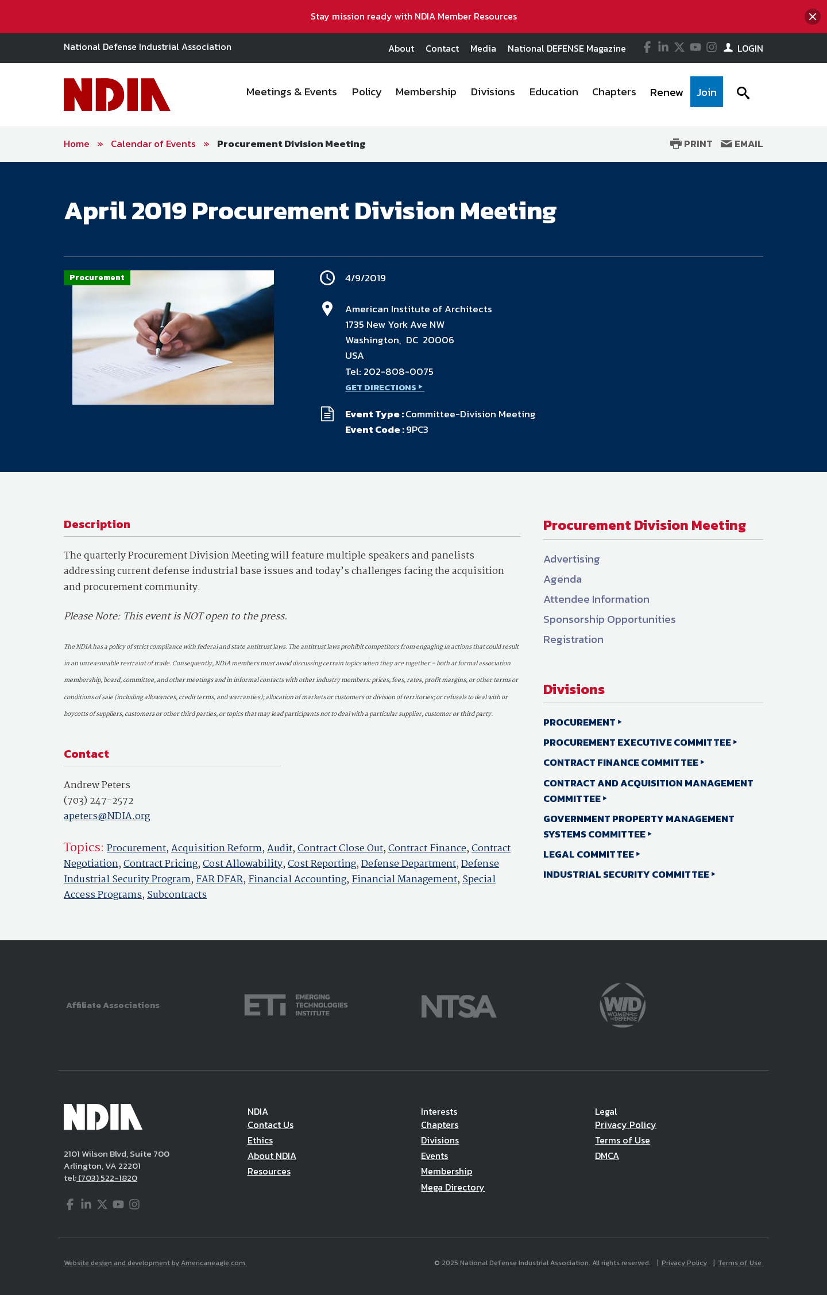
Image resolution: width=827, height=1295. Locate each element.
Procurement (136, 848)
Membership (446, 1171)
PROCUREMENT (579, 722)
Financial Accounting (297, 879)
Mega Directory (453, 1187)
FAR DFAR (219, 879)
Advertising (571, 558)
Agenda (562, 579)
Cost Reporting (322, 864)
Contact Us (270, 1124)
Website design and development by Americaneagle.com (155, 1263)
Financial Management (404, 879)
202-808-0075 (399, 371)
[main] (413, 551)
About (401, 48)
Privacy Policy (625, 1124)
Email (742, 143)
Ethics (260, 1140)
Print (691, 143)
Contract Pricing (160, 864)
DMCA (607, 1155)
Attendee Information (596, 599)
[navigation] (481, 94)
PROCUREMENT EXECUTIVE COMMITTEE (637, 742)
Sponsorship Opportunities (609, 619)
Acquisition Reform (216, 848)
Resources (269, 1171)
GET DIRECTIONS (380, 387)
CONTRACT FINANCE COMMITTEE (620, 762)
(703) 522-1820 (106, 1177)
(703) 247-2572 (99, 801)
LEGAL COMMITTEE (588, 854)
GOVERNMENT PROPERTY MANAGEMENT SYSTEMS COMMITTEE (639, 826)
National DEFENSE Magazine (567, 48)
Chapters (439, 1124)
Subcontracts (177, 895)
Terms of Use (622, 1140)
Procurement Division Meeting (291, 143)
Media (483, 48)
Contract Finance (427, 848)
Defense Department (408, 864)
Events (434, 1155)
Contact (442, 48)
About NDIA (272, 1155)
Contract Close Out (340, 848)
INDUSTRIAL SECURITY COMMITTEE (626, 874)
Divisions (440, 1140)
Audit (279, 848)
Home (77, 143)
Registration (573, 639)
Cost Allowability (243, 864)
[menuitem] (292, 94)
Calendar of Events (153, 143)
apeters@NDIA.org (107, 816)
